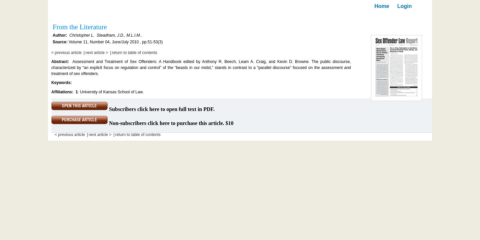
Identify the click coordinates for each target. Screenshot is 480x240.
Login (404, 6)
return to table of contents (134, 52)
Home (381, 6)
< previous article (66, 52)
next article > (96, 52)
